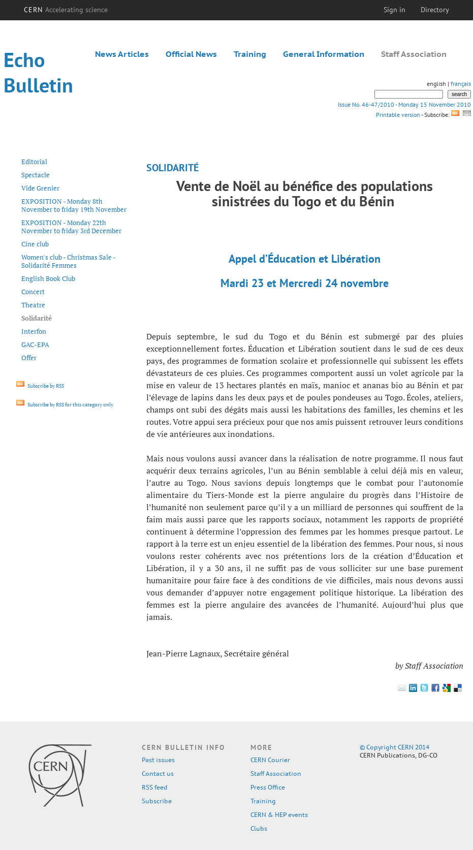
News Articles (122, 54)
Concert (33, 291)
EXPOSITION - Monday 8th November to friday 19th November (74, 205)
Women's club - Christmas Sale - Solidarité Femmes (68, 261)
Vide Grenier (40, 188)
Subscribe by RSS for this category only (64, 404)
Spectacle (35, 174)
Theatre (33, 304)
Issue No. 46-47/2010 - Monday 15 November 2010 (404, 104)
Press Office (267, 787)
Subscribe (157, 801)
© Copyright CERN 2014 (394, 747)
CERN (66, 9)
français (461, 83)
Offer (29, 357)
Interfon (33, 331)
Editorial (34, 161)
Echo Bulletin (38, 72)
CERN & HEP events (279, 814)
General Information (323, 54)
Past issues (158, 760)
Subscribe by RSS (40, 386)
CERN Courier (270, 760)
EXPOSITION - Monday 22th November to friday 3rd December (71, 226)
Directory (435, 9)
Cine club (35, 243)
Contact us (158, 773)
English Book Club (48, 278)
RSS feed (155, 787)
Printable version (397, 114)
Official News (191, 54)
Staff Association (414, 54)
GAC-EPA (35, 344)
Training (250, 54)
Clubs (258, 828)
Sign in (394, 9)
